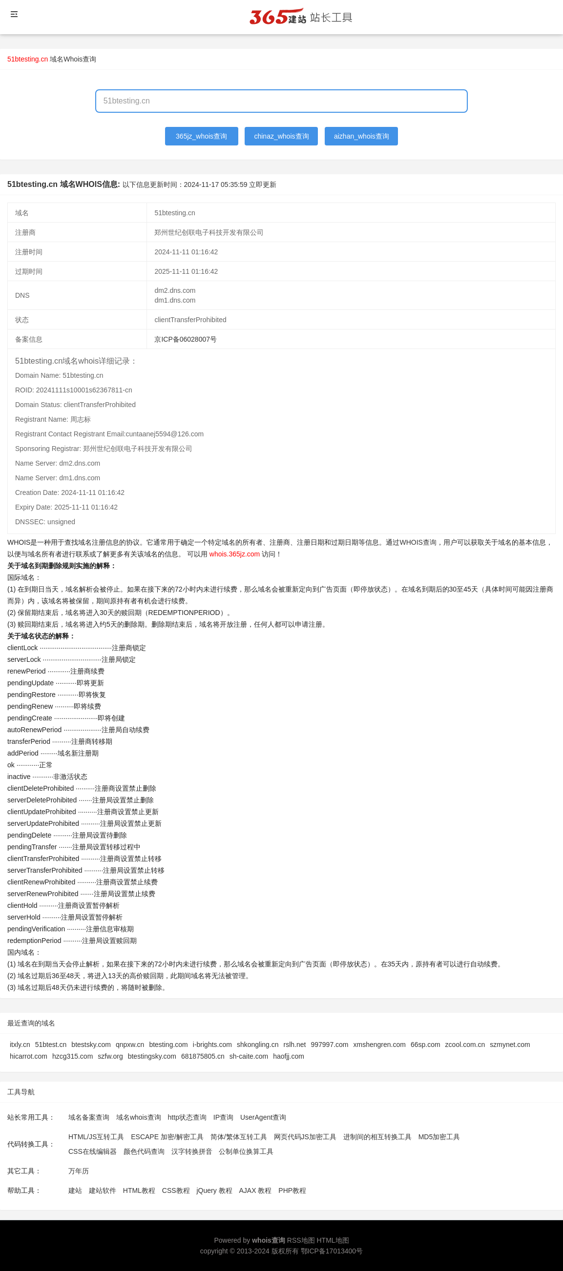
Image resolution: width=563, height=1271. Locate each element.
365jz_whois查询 (201, 136)
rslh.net (295, 1044)
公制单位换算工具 (246, 1151)
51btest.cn (51, 1044)
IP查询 (223, 1117)
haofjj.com (288, 1056)
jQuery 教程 (214, 1190)
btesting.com (168, 1044)
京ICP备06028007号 (185, 339)
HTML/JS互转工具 (96, 1137)
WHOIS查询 (417, 542)
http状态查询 (187, 1117)
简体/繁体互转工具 (238, 1137)
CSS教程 (176, 1190)
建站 (75, 1190)
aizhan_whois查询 (361, 136)
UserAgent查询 (263, 1117)
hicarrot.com (28, 1056)
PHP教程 (292, 1190)
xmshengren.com (380, 1044)
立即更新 (262, 184)
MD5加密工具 (439, 1137)
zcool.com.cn (465, 1044)
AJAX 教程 (255, 1190)
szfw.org (110, 1056)
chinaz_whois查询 (281, 136)
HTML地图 (332, 1240)
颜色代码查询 (144, 1151)
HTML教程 (139, 1190)
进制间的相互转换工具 (377, 1137)
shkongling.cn (258, 1044)
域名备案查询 (88, 1117)
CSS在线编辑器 (92, 1151)
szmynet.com (510, 1044)
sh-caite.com (248, 1056)
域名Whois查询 (73, 59)
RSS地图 (301, 1240)
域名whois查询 (138, 1117)
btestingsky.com (152, 1056)
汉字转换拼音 (191, 1151)
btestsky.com (91, 1044)
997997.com (329, 1044)
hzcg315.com (72, 1056)
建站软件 (102, 1190)
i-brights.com (212, 1044)
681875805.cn (203, 1056)
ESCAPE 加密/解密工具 (167, 1137)
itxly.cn (20, 1044)
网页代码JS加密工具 (305, 1137)
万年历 (78, 1171)
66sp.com (425, 1044)
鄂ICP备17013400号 (332, 1251)
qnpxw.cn (130, 1044)
